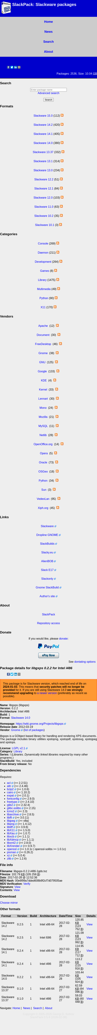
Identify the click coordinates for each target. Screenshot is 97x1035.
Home (48, 21)
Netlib (43, 435)
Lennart (43, 398)
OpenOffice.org (43, 444)
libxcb (10, 836)
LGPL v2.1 (18, 748)
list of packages (34, 730)
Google (42, 371)
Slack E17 (47, 569)
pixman (11, 852)
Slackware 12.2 (43, 179)
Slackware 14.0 (43, 143)
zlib (9, 858)
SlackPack (48, 614)
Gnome (43, 353)
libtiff (10, 827)
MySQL (43, 426)
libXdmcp (13, 839)
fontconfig (13, 798)
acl (8, 782)
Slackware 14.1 (43, 133)
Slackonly (47, 578)
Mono (42, 407)
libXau (11, 833)
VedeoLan (43, 498)
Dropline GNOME (47, 534)
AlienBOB (47, 561)
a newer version (47, 693)
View (17, 886)
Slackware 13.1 (43, 161)
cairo (10, 792)
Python (43, 298)
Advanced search (48, 93)
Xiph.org (43, 507)
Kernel (43, 389)
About (48, 51)
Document (43, 334)
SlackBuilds (47, 543)
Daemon (43, 252)
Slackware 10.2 (43, 215)
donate (63, 638)
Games (44, 270)
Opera (44, 453)
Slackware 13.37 (43, 152)
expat (10, 795)
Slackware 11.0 (43, 206)
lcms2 (10, 811)
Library (42, 279)
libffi (9, 817)
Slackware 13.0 (43, 170)
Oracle (43, 462)
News (48, 31)
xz (8, 855)
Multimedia (44, 289)
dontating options (85, 661)
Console (43, 243)
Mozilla (43, 416)
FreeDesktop (43, 344)
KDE (44, 380)
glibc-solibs (14, 808)
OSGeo (43, 471)
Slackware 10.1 (44, 224)
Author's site (47, 596)
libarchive (13, 814)
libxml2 (11, 842)
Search (48, 41)
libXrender (13, 845)
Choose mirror (9, 902)
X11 (43, 307)
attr (9, 786)
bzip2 (10, 789)
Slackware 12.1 (43, 188)
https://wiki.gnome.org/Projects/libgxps (39, 723)
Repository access (48, 623)
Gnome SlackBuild (47, 587)
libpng (11, 823)
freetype (12, 801)
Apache (43, 325)
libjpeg (11, 820)
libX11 (11, 830)
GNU (42, 362)
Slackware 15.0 (43, 115)
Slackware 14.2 (43, 124)
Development (43, 261)
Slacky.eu (47, 552)
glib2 (10, 804)
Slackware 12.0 (43, 197)
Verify (26, 883)
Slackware (47, 526)
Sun (43, 489)
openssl (12, 849)
